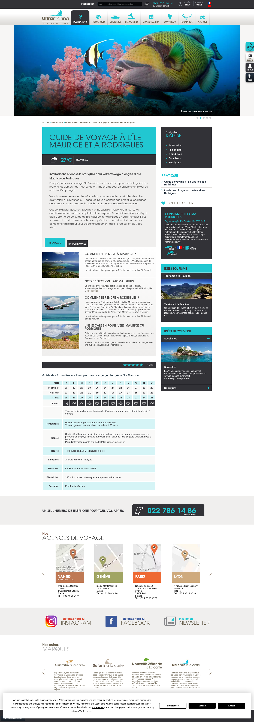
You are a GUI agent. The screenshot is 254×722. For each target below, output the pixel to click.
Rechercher (87, 3)
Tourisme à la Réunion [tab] (177, 275)
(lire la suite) (92, 291)
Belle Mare (175, 158)
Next (210, 573)
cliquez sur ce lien (116, 442)
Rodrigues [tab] (170, 388)
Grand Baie (175, 154)
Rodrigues (175, 162)
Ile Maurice (175, 145)
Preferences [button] (85, 711)
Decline (202, 706)
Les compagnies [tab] (77, 243)
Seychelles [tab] (170, 338)
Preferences (173, 706)
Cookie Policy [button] (98, 707)
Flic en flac (175, 149)
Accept (231, 706)
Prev (43, 573)
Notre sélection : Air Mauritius (109, 281)
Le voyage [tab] (55, 242)
